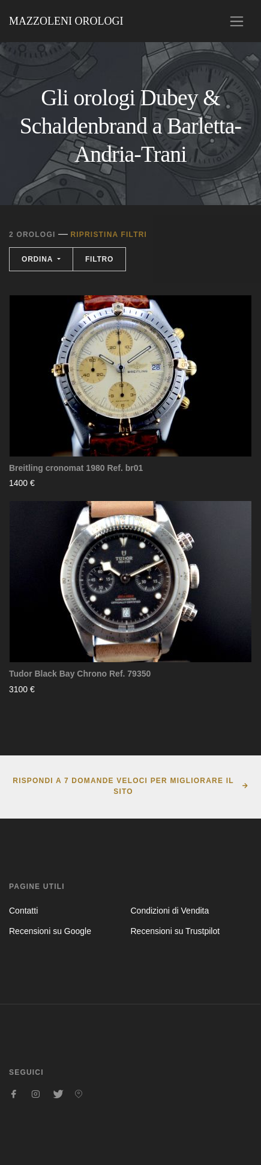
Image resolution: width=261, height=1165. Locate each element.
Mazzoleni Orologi (66, 21)
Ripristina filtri (108, 234)
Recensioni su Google (50, 931)
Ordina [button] (38, 259)
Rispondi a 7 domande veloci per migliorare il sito (123, 786)
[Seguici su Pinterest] (78, 1094)
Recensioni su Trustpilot (175, 931)
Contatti (23, 910)
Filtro (99, 259)
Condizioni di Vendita (170, 910)
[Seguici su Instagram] (35, 1094)
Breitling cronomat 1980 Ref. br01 (76, 468)
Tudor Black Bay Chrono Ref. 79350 (80, 673)
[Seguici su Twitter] (57, 1094)
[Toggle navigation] (236, 21)
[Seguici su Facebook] (14, 1094)
